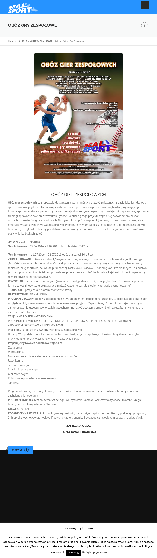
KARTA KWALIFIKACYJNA (78, 432)
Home (11, 41)
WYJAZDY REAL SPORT (41, 41)
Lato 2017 (22, 41)
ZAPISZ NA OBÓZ (78, 426)
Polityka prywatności (95, 552)
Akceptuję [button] (74, 552)
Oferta (59, 41)
